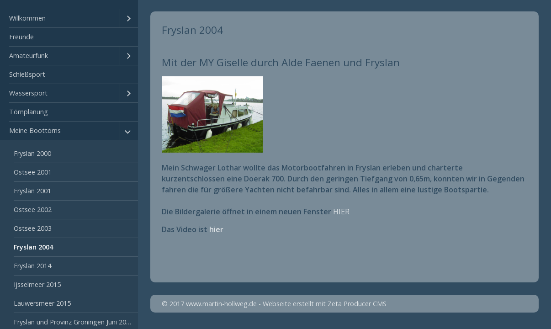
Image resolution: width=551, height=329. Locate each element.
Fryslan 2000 (32, 153)
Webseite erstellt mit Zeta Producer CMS (325, 303)
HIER (341, 212)
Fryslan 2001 (32, 190)
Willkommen (27, 18)
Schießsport (27, 74)
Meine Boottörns (35, 130)
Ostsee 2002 (33, 209)
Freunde (21, 36)
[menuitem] (69, 18)
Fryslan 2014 (32, 265)
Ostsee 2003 (33, 228)
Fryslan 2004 (33, 247)
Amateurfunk (28, 55)
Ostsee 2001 (33, 172)
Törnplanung (28, 111)
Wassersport (28, 93)
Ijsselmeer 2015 (37, 284)
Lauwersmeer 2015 (42, 303)
